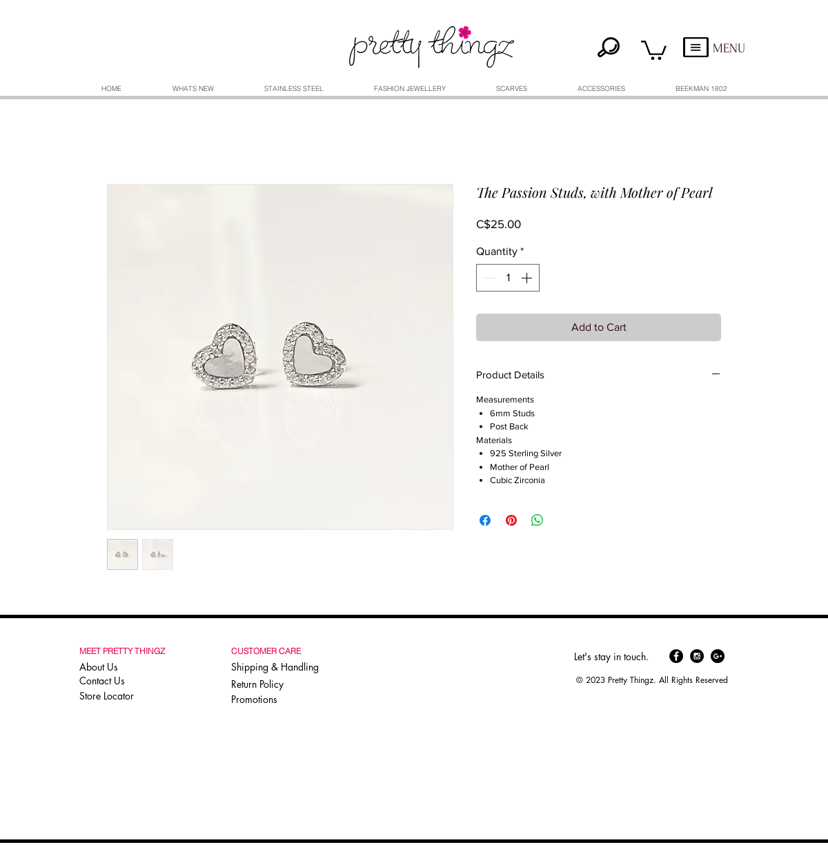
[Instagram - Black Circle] (697, 656)
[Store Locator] (122, 695)
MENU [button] (729, 48)
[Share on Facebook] (485, 520)
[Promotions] (258, 699)
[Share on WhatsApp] (537, 520)
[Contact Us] (124, 680)
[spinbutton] (507, 278)
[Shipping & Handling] (278, 666)
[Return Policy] (278, 684)
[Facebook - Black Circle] (676, 656)
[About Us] (124, 666)
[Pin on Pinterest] (511, 520)
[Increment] (528, 278)
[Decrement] (487, 278)
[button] (654, 49)
